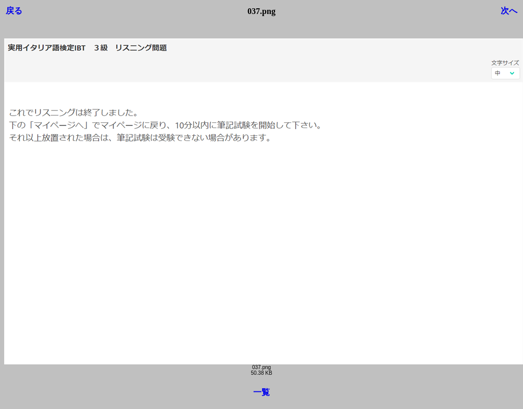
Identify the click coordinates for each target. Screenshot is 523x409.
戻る (14, 10)
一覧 (261, 392)
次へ (509, 10)
